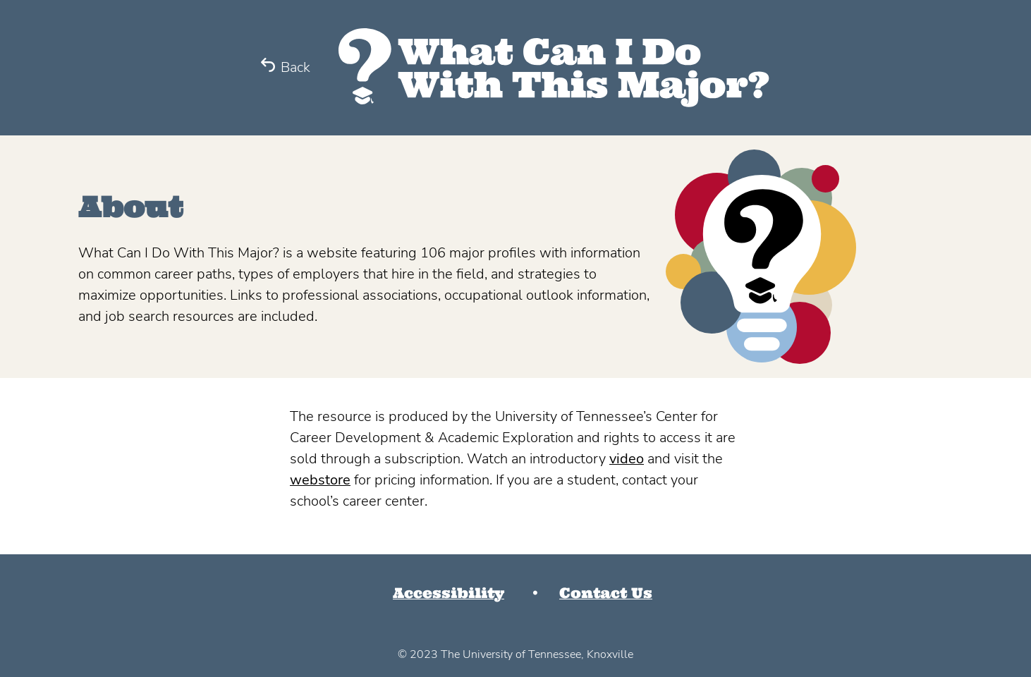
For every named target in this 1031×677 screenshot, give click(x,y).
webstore (320, 479)
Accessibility (448, 593)
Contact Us (605, 593)
